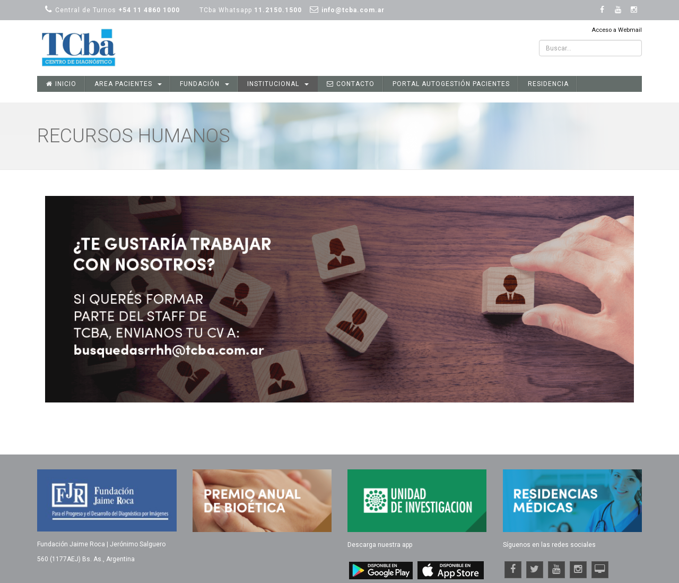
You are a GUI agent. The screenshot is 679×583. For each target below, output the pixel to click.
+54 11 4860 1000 (149, 10)
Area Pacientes (128, 84)
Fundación (204, 84)
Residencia (548, 84)
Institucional (278, 84)
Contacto (351, 84)
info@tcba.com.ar (353, 10)
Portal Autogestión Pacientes (451, 84)
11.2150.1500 (278, 10)
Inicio (61, 84)
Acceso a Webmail (616, 30)
